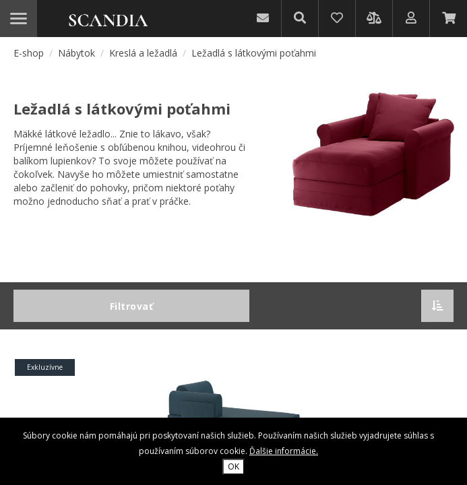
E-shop (28, 52)
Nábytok (78, 52)
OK (233, 466)
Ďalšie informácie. (283, 451)
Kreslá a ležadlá (144, 52)
